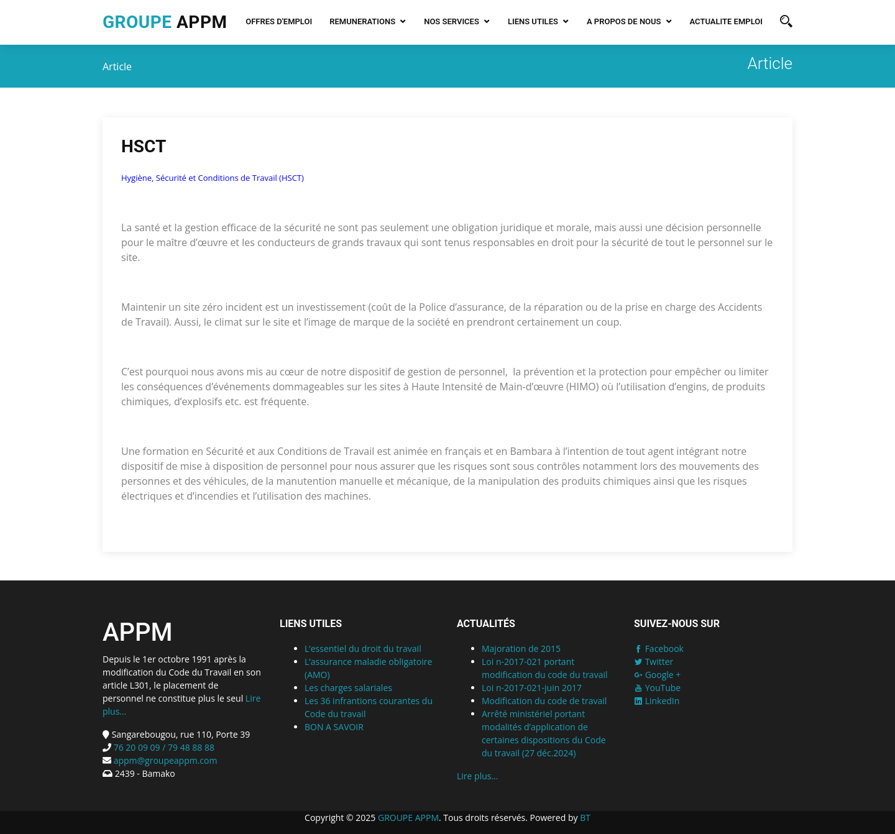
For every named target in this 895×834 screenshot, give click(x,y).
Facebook (659, 648)
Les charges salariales (348, 688)
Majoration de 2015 (521, 648)
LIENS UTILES (533, 21)
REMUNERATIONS (362, 21)
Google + (657, 674)
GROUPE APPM (408, 817)
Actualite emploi (726, 21)
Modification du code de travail (544, 701)
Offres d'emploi (279, 21)
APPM (165, 22)
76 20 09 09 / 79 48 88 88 (162, 747)
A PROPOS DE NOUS (624, 21)
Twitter (653, 661)
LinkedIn (656, 701)
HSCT (143, 147)
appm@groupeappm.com (166, 760)
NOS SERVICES (451, 21)
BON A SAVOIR (334, 727)
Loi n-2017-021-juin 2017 (532, 688)
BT (585, 817)
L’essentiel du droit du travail (363, 648)
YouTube (657, 688)
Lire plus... (477, 776)
